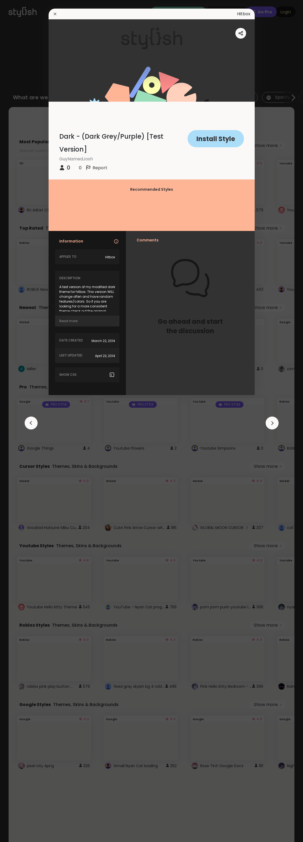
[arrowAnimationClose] (31, 423)
